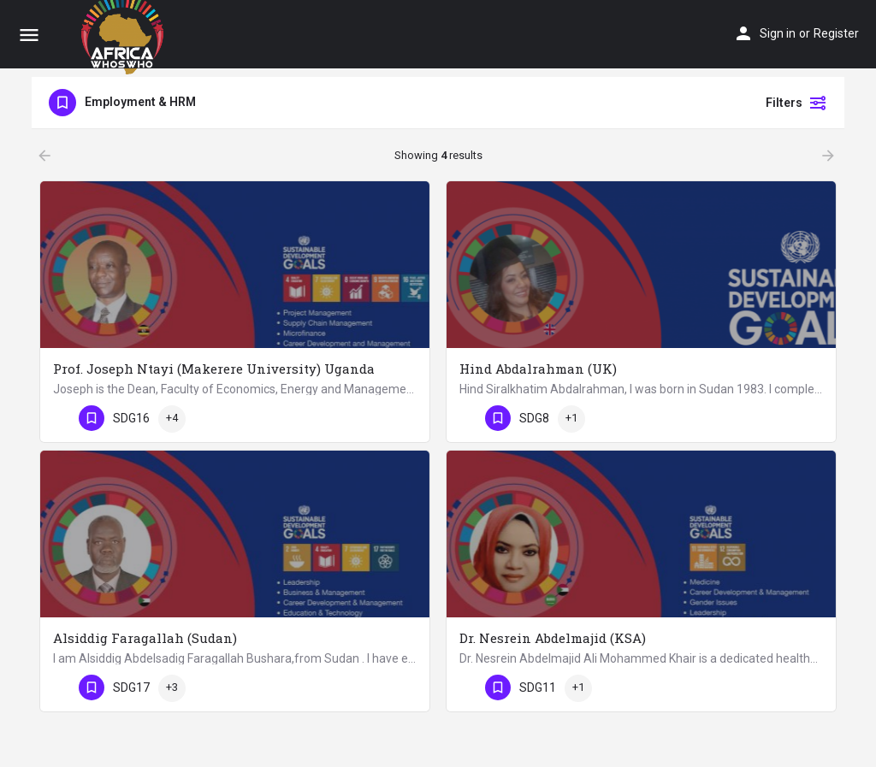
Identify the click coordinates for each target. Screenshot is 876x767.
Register (836, 33)
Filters (796, 102)
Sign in (778, 33)
